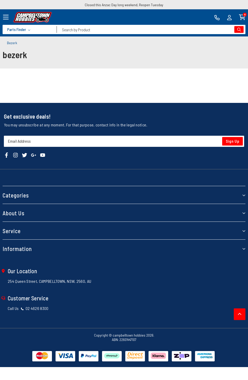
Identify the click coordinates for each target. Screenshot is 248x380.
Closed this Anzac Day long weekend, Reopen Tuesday (124, 5)
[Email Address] (124, 141)
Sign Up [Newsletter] (232, 141)
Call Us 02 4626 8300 (28, 308)
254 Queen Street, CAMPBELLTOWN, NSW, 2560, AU (49, 281)
